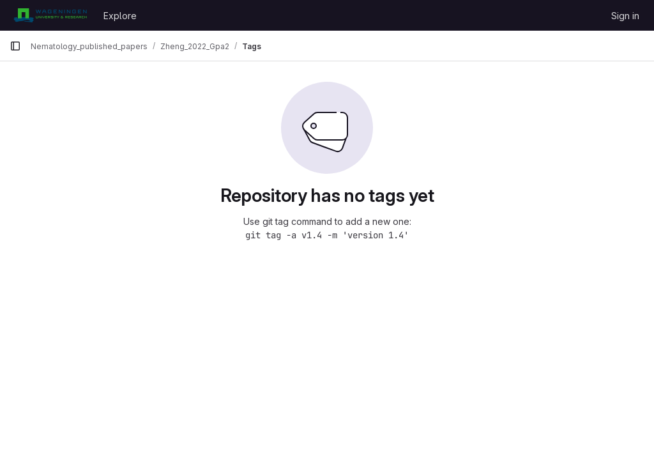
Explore (120, 15)
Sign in (625, 15)
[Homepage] (50, 15)
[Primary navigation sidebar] (15, 46)
